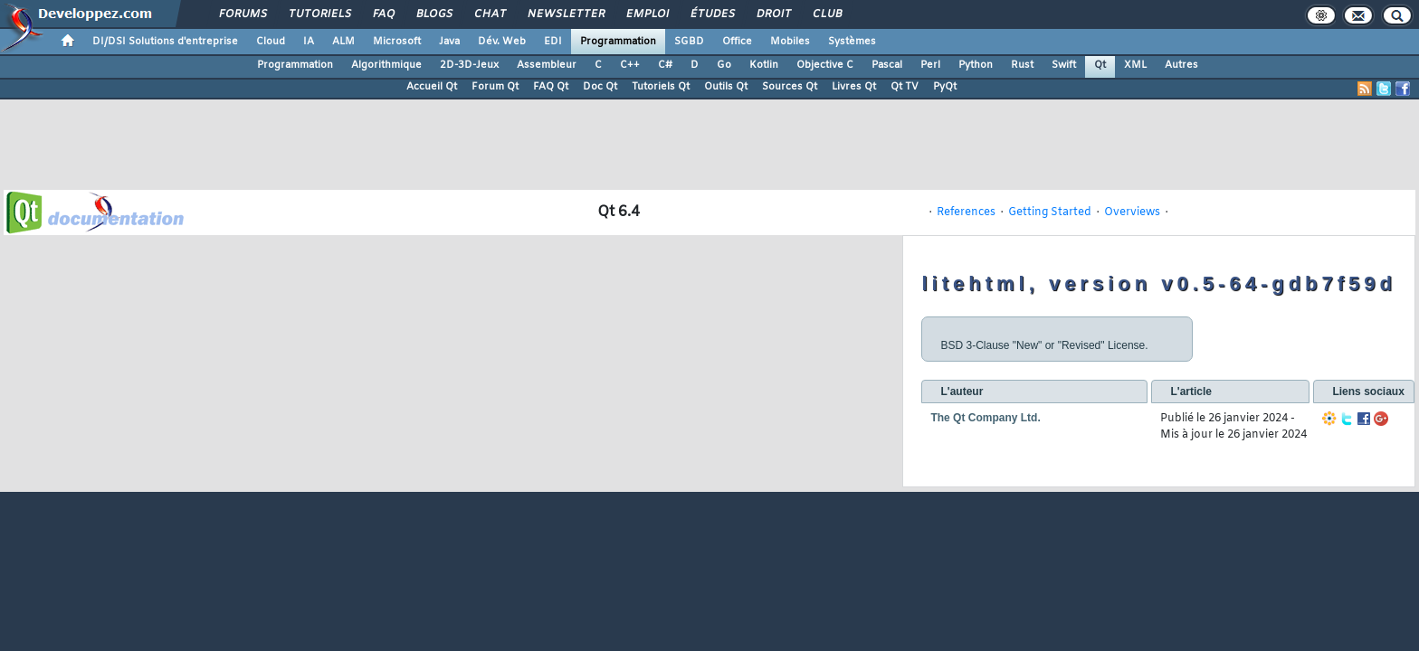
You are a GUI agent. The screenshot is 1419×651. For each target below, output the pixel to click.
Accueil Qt (431, 86)
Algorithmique (386, 65)
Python (975, 65)
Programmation (618, 41)
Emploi (647, 14)
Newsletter (565, 14)
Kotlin (763, 65)
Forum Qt (495, 86)
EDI (553, 41)
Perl (930, 65)
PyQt (945, 86)
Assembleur (546, 65)
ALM (343, 41)
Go (724, 65)
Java (449, 41)
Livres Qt (854, 86)
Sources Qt (789, 86)
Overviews (1132, 212)
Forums (242, 14)
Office (737, 41)
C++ (630, 65)
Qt (1100, 65)
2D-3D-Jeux (469, 65)
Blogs (433, 14)
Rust (1022, 65)
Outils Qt (726, 86)
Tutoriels (319, 14)
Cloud (270, 41)
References (966, 212)
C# (665, 65)
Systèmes (852, 41)
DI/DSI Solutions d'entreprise (165, 41)
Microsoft (397, 41)
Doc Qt (600, 86)
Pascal (886, 65)
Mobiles (790, 41)
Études (712, 14)
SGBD (689, 41)
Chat (489, 14)
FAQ (382, 14)
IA (308, 41)
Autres (1181, 65)
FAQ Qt (550, 86)
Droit (773, 14)
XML (1135, 65)
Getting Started (1049, 212)
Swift (1064, 65)
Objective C (824, 65)
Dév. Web (502, 41)
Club (826, 14)
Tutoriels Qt (661, 86)
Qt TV (904, 86)
